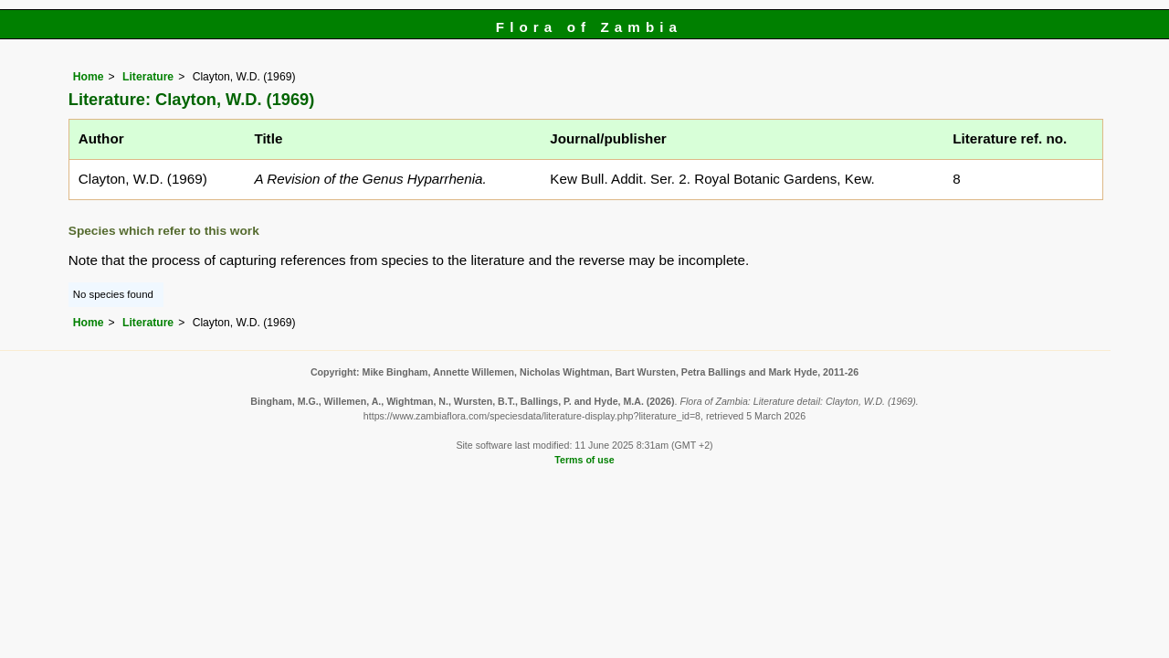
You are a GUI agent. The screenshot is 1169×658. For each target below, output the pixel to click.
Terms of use (584, 459)
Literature (148, 76)
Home (88, 76)
